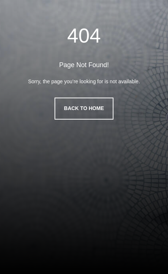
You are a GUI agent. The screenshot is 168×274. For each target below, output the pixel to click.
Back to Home (84, 108)
